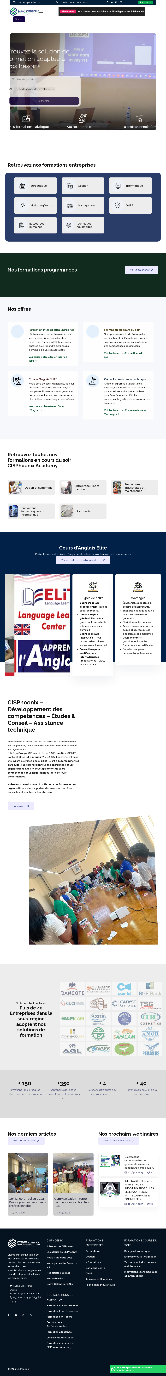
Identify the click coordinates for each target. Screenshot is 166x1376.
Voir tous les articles (26, 1140)
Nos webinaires (56, 1278)
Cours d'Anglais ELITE (43, 379)
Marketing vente (95, 1268)
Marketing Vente (41, 205)
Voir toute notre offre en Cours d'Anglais (46, 408)
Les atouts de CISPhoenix (62, 1252)
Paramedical (85, 511)
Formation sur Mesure (59, 1316)
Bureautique (38, 185)
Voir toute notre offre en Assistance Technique (125, 412)
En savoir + (21, 806)
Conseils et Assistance (60, 1337)
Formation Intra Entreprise (62, 1305)
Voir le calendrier (141, 269)
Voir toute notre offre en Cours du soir (123, 355)
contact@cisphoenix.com (26, 1293)
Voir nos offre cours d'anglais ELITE (83, 560)
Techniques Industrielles (84, 225)
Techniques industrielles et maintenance (134, 488)
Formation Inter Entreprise (62, 1311)
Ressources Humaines (36, 225)
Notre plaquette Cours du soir (62, 1265)
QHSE (129, 205)
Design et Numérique (137, 1251)
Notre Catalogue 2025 (59, 1257)
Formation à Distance (59, 1332)
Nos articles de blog (59, 1272)
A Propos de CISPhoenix (61, 1246)
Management (87, 205)
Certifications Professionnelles (57, 1324)
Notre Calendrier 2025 (60, 1284)
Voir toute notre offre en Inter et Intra (48, 359)
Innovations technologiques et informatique (33, 511)
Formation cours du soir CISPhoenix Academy (61, 1345)
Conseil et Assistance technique (125, 379)
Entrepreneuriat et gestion (140, 1256)
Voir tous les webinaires (119, 1140)
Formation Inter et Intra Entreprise (51, 329)
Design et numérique (39, 487)
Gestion (83, 185)
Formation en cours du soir (122, 329)
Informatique (134, 185)
